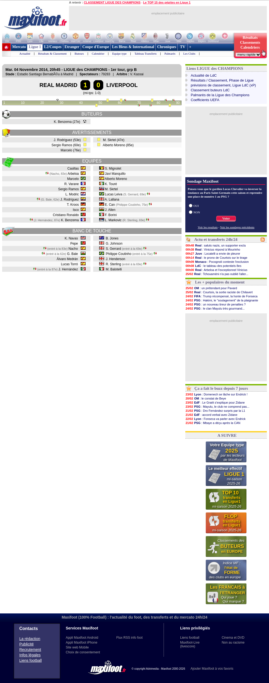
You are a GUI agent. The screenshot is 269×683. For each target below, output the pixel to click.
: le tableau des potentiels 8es (213, 265)
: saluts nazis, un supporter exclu (215, 245)
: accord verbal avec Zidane (211, 414)
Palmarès (169, 53)
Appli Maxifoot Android (82, 638)
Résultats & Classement (52, 53)
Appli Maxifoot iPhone (81, 642)
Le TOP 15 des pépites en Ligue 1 (166, 2)
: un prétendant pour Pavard (211, 288)
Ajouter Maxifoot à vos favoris (211, 668)
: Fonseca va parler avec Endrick (215, 418)
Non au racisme (233, 642)
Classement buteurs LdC (210, 90)
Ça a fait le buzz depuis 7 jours (221, 388)
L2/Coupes (53, 47)
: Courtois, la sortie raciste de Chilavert (219, 292)
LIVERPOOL (122, 85)
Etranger (72, 47)
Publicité (26, 644)
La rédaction (29, 639)
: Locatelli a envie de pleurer (212, 253)
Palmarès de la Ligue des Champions (220, 95)
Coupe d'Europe (95, 47)
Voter (226, 218)
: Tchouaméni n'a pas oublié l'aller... (216, 274)
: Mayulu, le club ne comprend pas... (217, 406)
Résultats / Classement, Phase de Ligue (222, 80)
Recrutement (30, 649)
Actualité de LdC (204, 75)
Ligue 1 (35, 47)
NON (196, 212)
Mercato (19, 47)
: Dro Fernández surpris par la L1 (215, 410)
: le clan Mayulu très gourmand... (215, 308)
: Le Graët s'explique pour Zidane (215, 402)
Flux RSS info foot (129, 638)
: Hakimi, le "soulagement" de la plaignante (221, 300)
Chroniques (166, 47)
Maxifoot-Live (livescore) (189, 644)
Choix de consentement (83, 652)
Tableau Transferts (145, 53)
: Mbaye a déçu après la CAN (212, 423)
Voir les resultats (208, 227)
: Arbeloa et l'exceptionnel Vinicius (216, 270)
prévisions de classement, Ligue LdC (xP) (223, 85)
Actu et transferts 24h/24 (215, 239)
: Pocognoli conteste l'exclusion (217, 261)
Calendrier (98, 53)
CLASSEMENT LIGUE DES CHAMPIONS (112, 2)
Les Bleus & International (133, 47)
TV (182, 47)
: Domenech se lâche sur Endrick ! (216, 394)
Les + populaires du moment (220, 282)
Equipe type (119, 53)
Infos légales (30, 655)
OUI (196, 205)
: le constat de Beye (205, 398)
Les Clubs (189, 53)
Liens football (30, 660)
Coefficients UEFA (205, 100)
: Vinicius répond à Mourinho (212, 249)
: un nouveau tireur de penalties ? (215, 304)
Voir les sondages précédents (237, 227)
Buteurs (79, 53)
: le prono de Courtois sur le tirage (216, 257)
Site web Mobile (77, 647)
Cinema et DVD (233, 638)
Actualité (24, 53)
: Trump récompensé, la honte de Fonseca (221, 296)
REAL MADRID (58, 85)
